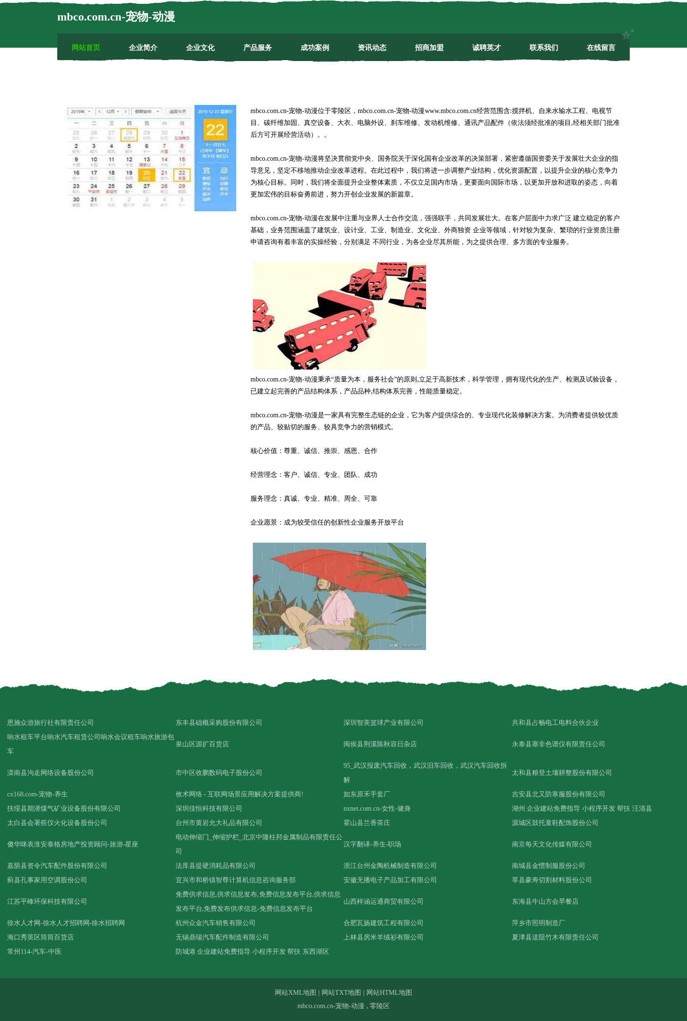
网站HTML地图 (389, 992)
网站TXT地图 (341, 992)
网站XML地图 (295, 992)
